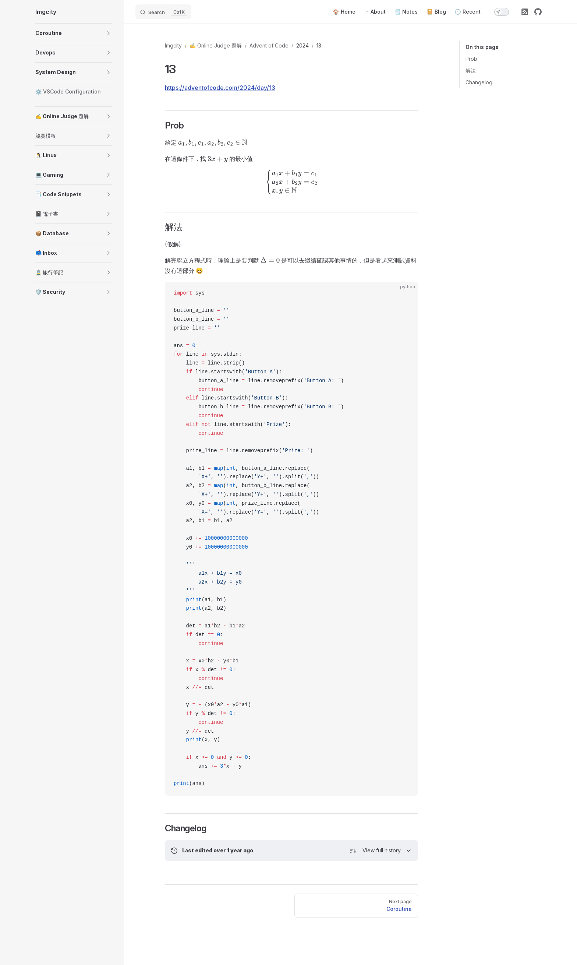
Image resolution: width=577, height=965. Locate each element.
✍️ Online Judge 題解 (216, 45)
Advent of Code (268, 45)
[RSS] (524, 11)
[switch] (501, 12)
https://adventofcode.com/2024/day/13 (220, 87)
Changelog (479, 82)
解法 (471, 70)
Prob (471, 59)
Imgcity (173, 45)
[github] (538, 11)
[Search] (163, 11)
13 (318, 45)
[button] (108, 33)
